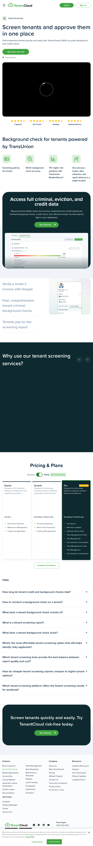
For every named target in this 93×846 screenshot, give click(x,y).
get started (45, 224)
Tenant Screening (9, 769)
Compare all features (46, 565)
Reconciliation (8, 793)
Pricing (52, 772)
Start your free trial (15, 51)
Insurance (30, 792)
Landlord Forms (78, 779)
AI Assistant (30, 786)
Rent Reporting (32, 769)
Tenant (5, 808)
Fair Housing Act (79, 772)
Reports (29, 779)
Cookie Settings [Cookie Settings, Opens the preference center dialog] (37, 842)
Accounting (7, 776)
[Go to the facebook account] (39, 825)
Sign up (83, 5)
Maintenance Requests (31, 774)
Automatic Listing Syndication (9, 784)
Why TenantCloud (56, 769)
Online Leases (8, 789)
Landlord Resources (80, 766)
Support (75, 769)
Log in (66, 5)
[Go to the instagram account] (34, 825)
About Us (53, 766)
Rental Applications (10, 772)
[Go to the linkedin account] (43, 825)
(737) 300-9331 (62, 825)
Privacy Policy (55, 786)
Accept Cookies (54, 842)
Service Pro (7, 812)
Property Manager (9, 805)
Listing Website (8, 779)
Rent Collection (9, 766)
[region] (46, 837)
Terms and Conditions (58, 783)
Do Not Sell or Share (56, 790)
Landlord (6, 801)
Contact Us (53, 779)
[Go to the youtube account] (48, 825)
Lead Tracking (31, 782)
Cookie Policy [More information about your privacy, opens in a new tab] (30, 837)
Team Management (34, 765)
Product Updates (79, 776)
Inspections (30, 789)
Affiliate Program (56, 776)
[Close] (89, 832)
